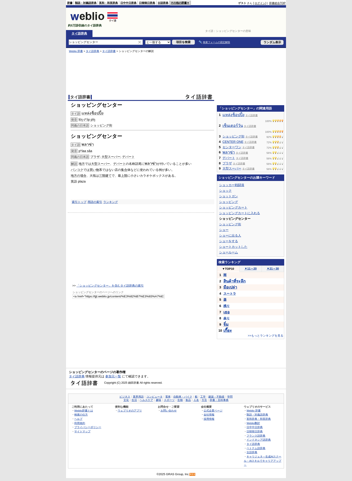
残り (226, 306)
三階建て (105, 175)
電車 (168, 396)
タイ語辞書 (109, 51)
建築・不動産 (216, 396)
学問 (230, 396)
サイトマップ (82, 431)
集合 (124, 170)
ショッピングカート (233, 207)
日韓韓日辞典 (147, 3)
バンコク (77, 170)
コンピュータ (154, 396)
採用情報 (209, 418)
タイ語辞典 (79, 33)
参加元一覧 (113, 376)
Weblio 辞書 (76, 51)
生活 (134, 400)
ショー (224, 230)
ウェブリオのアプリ (130, 410)
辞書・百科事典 (219, 400)
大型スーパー (110, 157)
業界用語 (138, 396)
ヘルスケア (146, 400)
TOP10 (228, 268)
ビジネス (124, 396)
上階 (124, 175)
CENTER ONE (232, 142)
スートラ (229, 293)
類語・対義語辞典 (86, 3)
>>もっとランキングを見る (265, 335)
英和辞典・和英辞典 (258, 418)
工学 (203, 396)
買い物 (94, 170)
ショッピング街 (101, 125)
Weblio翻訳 (253, 423)
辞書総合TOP (277, 3)
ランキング (110, 202)
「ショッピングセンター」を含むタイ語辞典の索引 (110, 285)
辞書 (70, 3)
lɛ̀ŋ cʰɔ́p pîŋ (87, 119)
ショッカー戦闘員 (231, 185)
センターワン (231, 147)
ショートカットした (233, 246)
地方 (82, 163)
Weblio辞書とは (83, 410)
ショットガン (228, 196)
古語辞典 (163, 3)
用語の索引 (95, 202)
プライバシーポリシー (87, 427)
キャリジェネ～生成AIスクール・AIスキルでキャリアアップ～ (262, 460)
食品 (188, 400)
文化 (126, 400)
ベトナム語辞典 (255, 448)
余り (226, 318)
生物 (180, 400)
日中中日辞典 (128, 3)
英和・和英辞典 (108, 3)
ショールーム (228, 252)
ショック (225, 190)
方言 (204, 400)
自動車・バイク (182, 396)
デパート (128, 157)
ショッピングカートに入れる (239, 213)
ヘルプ (78, 418)
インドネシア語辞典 (258, 439)
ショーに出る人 (230, 235)
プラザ (95, 157)
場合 (83, 175)
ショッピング (228, 202)
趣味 (158, 400)
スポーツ (169, 400)
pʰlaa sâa (85, 151)
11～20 (250, 268)
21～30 (273, 268)
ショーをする (228, 241)
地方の (75, 175)
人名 (196, 400)
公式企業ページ (213, 410)
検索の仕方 (81, 414)
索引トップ (79, 202)
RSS (192, 474)
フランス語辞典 (255, 435)
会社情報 (209, 414)
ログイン (260, 3)
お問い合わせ (169, 410)
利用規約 (79, 423)
